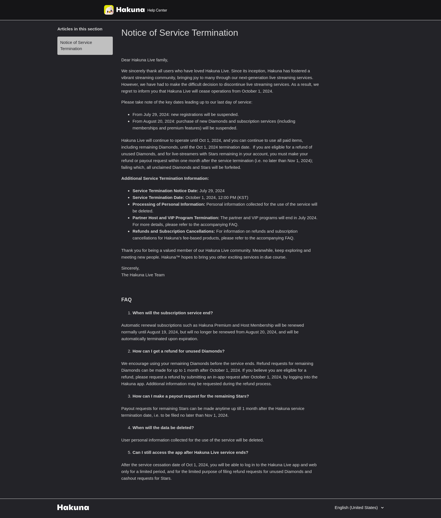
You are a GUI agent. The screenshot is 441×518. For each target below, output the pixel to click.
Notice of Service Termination (76, 45)
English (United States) (357, 507)
